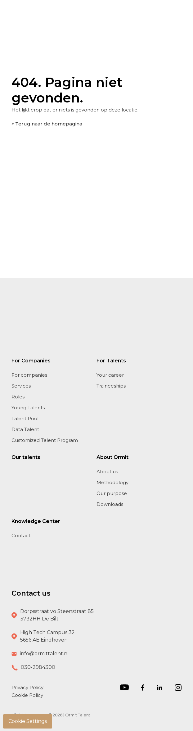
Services (21, 386)
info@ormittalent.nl (44, 653)
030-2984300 (38, 667)
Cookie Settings (27, 721)
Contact (20, 535)
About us (107, 471)
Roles (18, 397)
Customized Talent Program (44, 440)
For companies (29, 375)
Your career (110, 375)
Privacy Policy (27, 687)
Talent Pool (24, 418)
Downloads (109, 504)
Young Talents (28, 408)
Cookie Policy (27, 695)
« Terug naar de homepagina (46, 124)
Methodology (112, 482)
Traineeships (111, 386)
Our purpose (111, 493)
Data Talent (25, 429)
